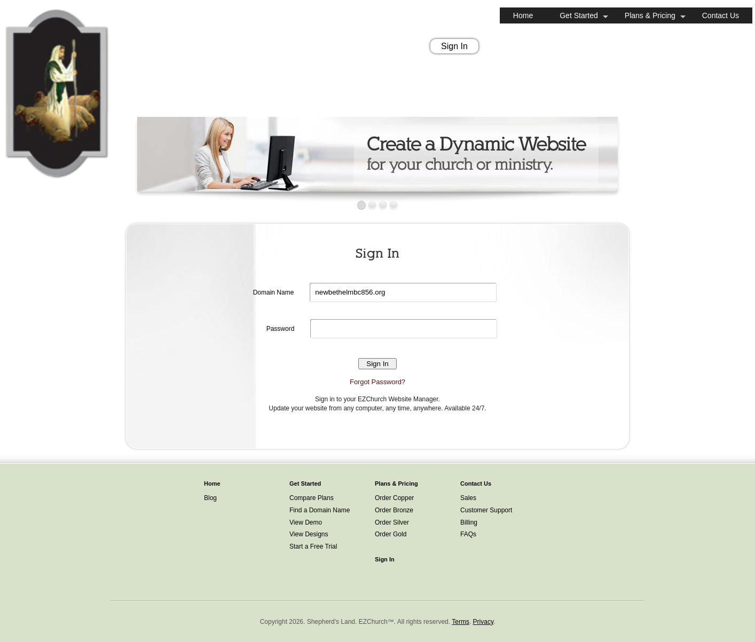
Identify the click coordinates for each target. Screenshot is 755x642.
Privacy (483, 621)
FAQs (468, 534)
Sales (468, 498)
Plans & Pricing (650, 15)
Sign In (454, 46)
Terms (460, 621)
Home (523, 15)
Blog (210, 498)
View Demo (305, 522)
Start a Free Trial (313, 546)
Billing (468, 522)
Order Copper (394, 498)
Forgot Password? (377, 382)
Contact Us (720, 15)
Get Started (579, 15)
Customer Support (486, 510)
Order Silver (392, 522)
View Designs (308, 534)
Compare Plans (311, 498)
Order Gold (390, 534)
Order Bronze (394, 510)
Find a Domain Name (319, 510)
